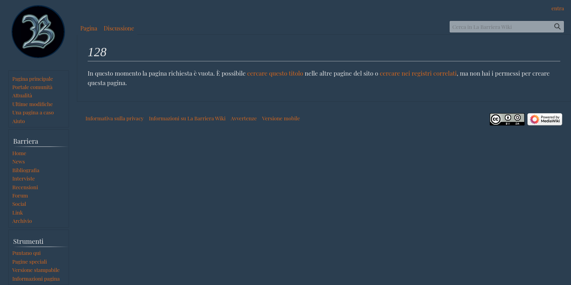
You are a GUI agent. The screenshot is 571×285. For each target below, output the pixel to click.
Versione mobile (281, 118)
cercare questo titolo (275, 73)
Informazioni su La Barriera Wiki (187, 118)
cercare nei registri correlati (418, 73)
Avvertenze (244, 118)
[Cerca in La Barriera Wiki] (507, 26)
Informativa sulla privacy (115, 118)
